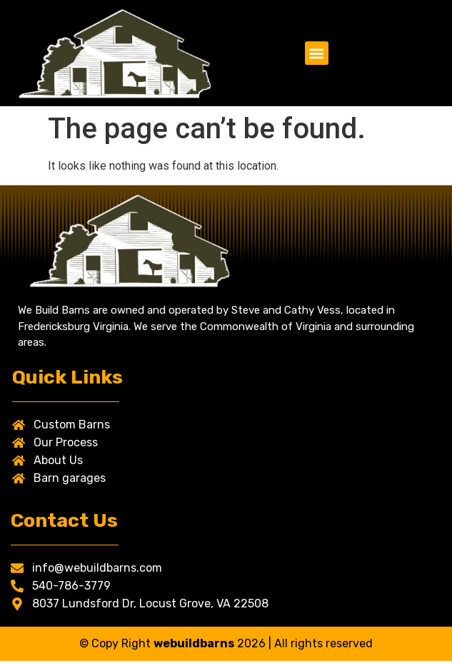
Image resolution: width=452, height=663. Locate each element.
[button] (316, 53)
